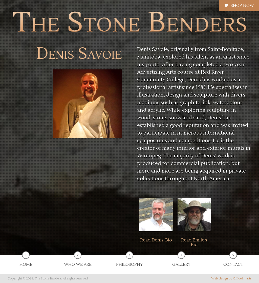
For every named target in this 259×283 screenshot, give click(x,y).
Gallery (181, 261)
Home (25, 261)
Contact (233, 261)
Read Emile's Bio (194, 242)
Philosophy (129, 261)
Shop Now (239, 5)
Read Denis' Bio (156, 240)
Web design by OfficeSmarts (231, 278)
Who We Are (78, 261)
